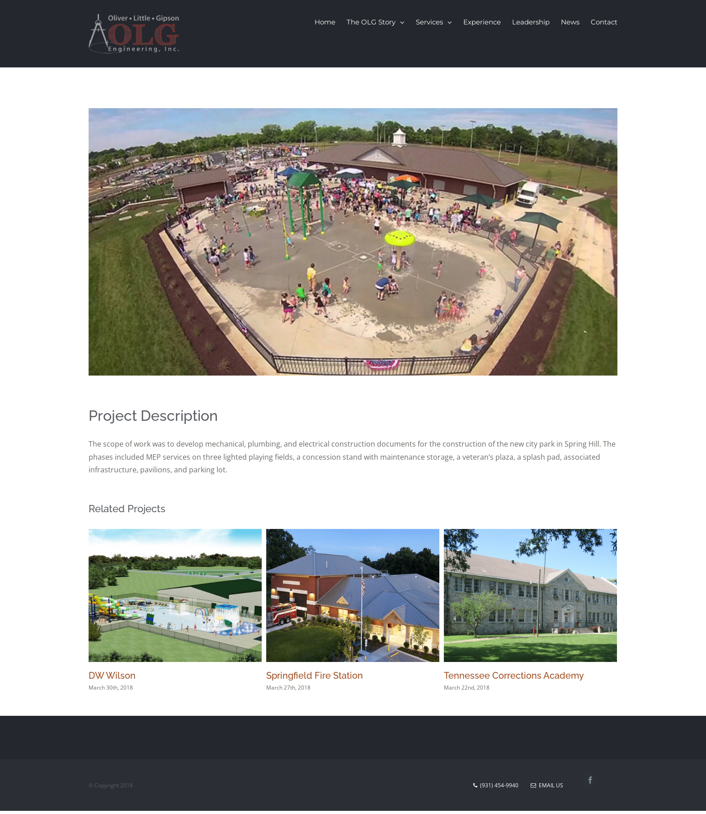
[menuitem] (331, 22)
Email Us (547, 785)
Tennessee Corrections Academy (514, 675)
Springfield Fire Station (314, 675)
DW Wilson (112, 675)
